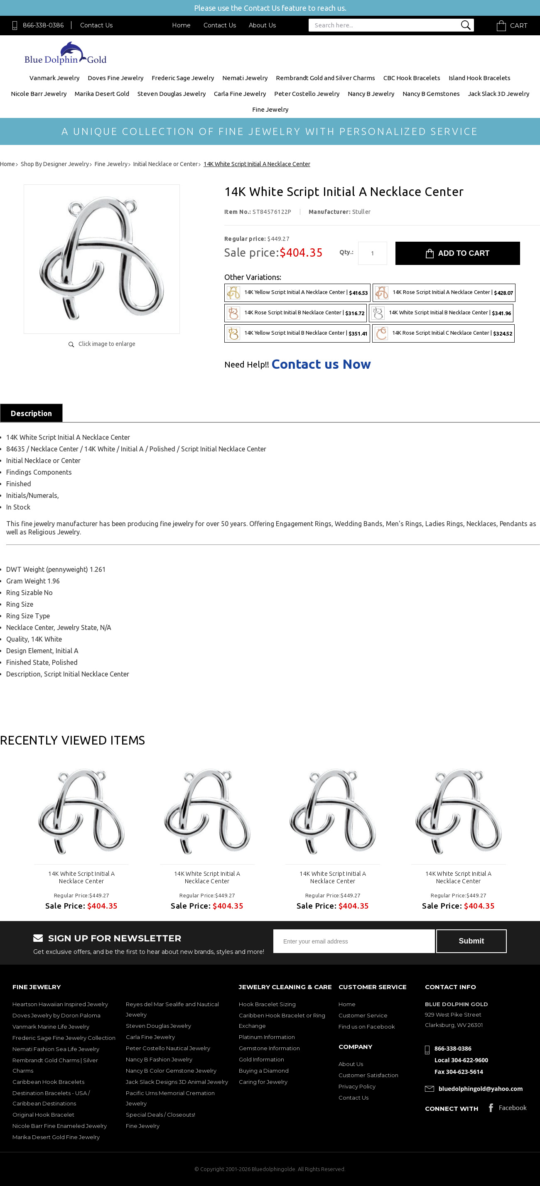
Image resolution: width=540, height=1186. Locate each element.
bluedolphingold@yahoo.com (481, 1089)
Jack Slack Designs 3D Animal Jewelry (177, 1081)
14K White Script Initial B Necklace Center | (441, 313)
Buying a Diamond (264, 1070)
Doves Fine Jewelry (115, 77)
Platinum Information (267, 1037)
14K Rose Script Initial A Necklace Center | (444, 292)
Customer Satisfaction (368, 1075)
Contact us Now (321, 363)
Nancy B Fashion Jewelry (159, 1059)
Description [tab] (31, 413)
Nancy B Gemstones (431, 93)
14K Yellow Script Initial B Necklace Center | (297, 333)
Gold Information (261, 1059)
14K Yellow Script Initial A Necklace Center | (297, 292)
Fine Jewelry (270, 109)
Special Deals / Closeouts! (160, 1114)
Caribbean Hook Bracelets (48, 1081)
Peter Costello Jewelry (306, 93)
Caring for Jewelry (263, 1081)
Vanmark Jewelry (54, 77)
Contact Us (96, 25)
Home (181, 25)
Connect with (452, 1108)
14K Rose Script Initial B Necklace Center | (295, 313)
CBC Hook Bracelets (411, 77)
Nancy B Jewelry (371, 93)
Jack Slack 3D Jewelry (498, 93)
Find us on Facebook (367, 1026)
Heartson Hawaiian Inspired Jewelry (60, 1004)
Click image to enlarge (107, 344)
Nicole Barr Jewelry (38, 93)
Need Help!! (246, 364)
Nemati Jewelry (245, 77)
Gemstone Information (269, 1048)
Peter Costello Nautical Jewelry (168, 1048)
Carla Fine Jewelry (240, 93)
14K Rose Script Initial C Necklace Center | (443, 333)
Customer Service (363, 1015)
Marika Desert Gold (102, 93)
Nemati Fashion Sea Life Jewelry (55, 1049)
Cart (519, 25)
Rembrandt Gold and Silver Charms (325, 77)
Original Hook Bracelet (43, 1114)
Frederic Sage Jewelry (183, 77)
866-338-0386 (43, 25)
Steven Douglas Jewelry (171, 93)
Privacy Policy (357, 1086)
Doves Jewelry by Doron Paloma (56, 1015)
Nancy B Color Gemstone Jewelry (171, 1070)
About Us (262, 25)
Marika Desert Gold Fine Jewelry (56, 1137)
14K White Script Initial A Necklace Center (81, 877)
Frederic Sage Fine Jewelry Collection (63, 1037)
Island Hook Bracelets (480, 77)
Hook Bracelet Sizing (267, 1004)
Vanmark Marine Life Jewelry (50, 1026)
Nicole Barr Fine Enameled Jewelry (59, 1125)
